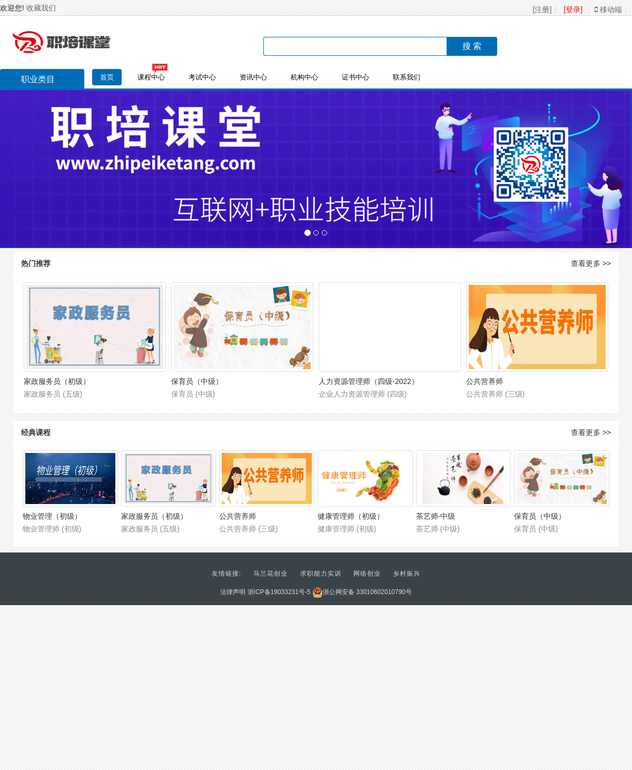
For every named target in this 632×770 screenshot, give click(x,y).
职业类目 (33, 80)
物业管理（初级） (52, 516)
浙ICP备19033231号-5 (279, 592)
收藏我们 (41, 8)
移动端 (608, 9)
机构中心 (304, 77)
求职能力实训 (320, 573)
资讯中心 (253, 77)
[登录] (573, 9)
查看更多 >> (591, 263)
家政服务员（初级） (57, 381)
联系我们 (406, 77)
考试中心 (202, 77)
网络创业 (367, 573)
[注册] (542, 9)
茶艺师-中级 (436, 516)
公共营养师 (484, 381)
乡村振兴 (406, 573)
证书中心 (355, 77)
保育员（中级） (197, 381)
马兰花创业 (270, 573)
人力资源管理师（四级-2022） (369, 381)
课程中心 (151, 77)
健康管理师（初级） (351, 516)
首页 (107, 77)
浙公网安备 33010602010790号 (362, 592)
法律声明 (232, 592)
